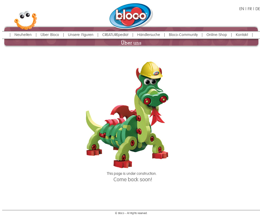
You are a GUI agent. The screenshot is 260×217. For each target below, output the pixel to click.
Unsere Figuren (80, 35)
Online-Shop (217, 35)
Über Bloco (50, 35)
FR (250, 9)
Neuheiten (23, 35)
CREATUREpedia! (115, 35)
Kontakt (242, 35)
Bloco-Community (183, 35)
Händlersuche (148, 35)
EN (241, 9)
